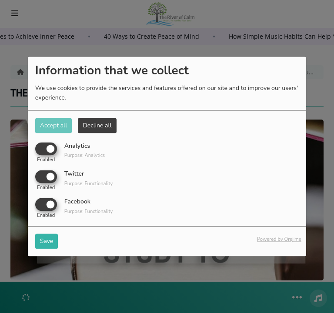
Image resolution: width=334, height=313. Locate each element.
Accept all (53, 125)
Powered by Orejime (279, 239)
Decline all (97, 125)
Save (46, 241)
